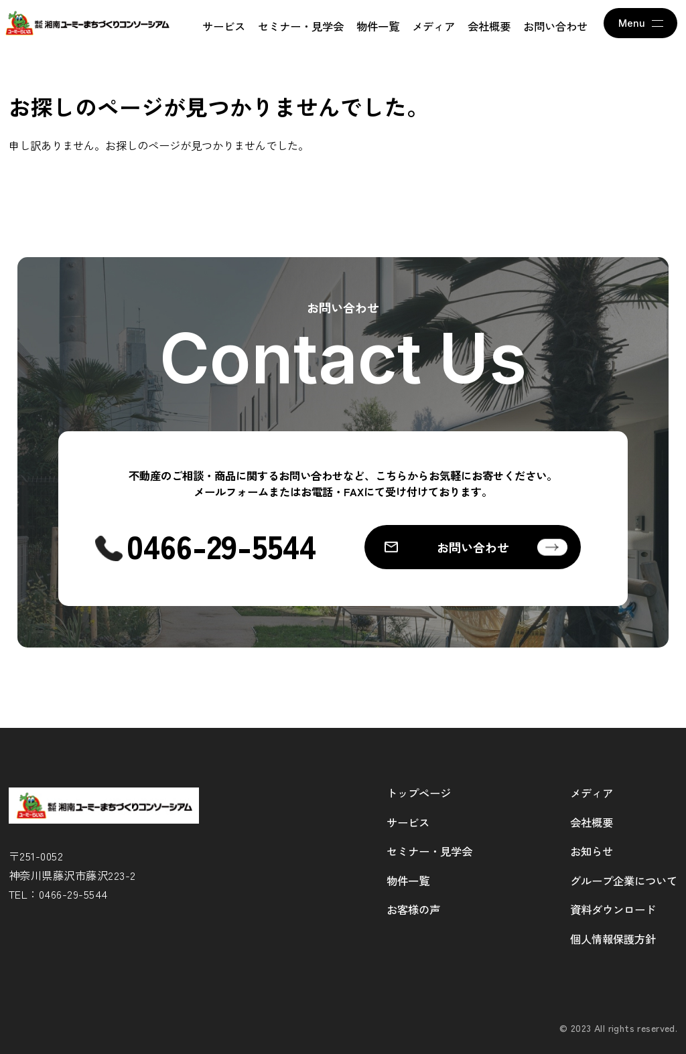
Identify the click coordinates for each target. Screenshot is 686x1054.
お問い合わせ (555, 26)
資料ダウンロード (613, 909)
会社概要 (489, 26)
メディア (433, 26)
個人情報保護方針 (613, 939)
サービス (223, 26)
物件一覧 (377, 26)
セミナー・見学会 (301, 26)
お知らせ (591, 851)
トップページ (419, 793)
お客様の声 (413, 909)
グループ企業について (623, 881)
